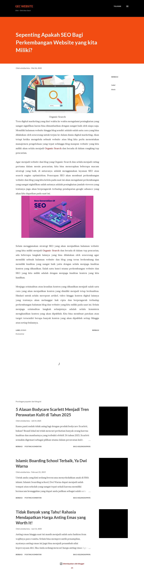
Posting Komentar (33, 446)
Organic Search (53, 148)
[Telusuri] (117, 6)
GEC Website (24, 6)
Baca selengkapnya (81, 446)
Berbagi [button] (114, 77)
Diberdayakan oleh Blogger (72, 564)
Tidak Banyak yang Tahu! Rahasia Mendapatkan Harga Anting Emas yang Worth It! (51, 517)
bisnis (113, 89)
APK (72, 568)
